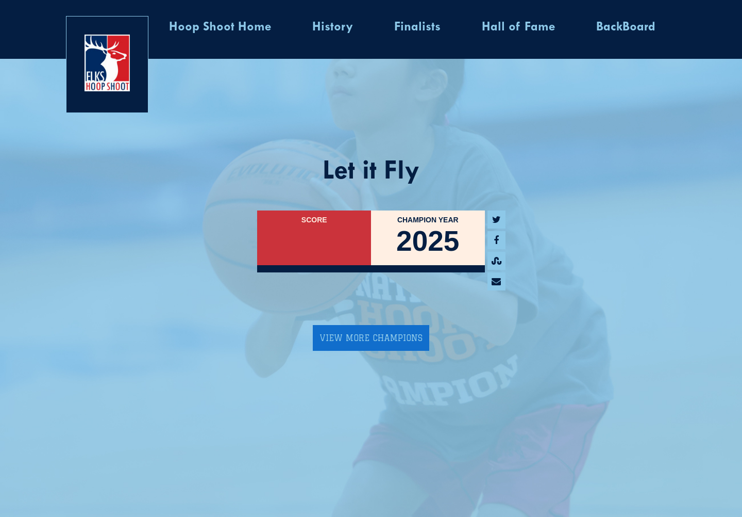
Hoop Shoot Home (220, 27)
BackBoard (625, 27)
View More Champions (371, 338)
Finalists (417, 27)
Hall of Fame (518, 27)
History (332, 27)
